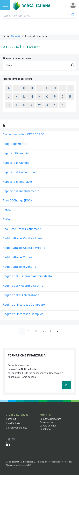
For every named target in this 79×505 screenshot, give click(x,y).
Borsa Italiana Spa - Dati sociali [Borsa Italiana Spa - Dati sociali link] (19, 461)
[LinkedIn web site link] (8, 445)
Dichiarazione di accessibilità (18, 465)
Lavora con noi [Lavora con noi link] (48, 425)
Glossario (16, 36)
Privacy (47, 461)
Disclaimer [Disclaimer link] (38, 461)
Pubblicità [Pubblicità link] (45, 428)
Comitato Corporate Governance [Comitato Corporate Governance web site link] (50, 420)
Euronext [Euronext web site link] (11, 418)
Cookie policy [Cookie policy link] (57, 461)
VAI (66, 384)
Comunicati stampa (16, 427)
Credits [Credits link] (67, 461)
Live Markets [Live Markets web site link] (13, 423)
